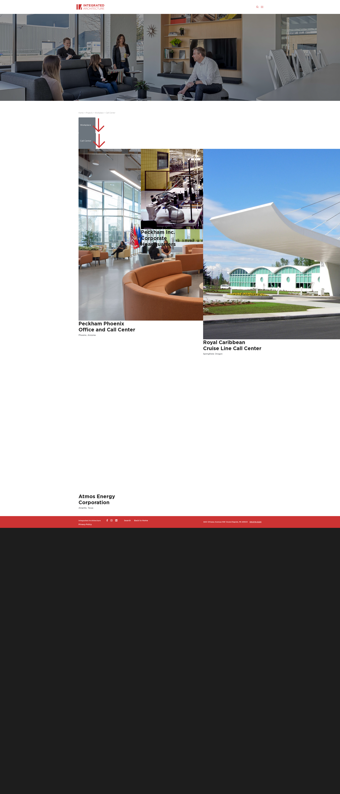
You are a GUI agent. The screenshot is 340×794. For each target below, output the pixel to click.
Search (127, 520)
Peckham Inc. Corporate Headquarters (158, 238)
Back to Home (141, 520)
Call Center (110, 113)
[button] (262, 6)
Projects (89, 113)
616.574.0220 (255, 522)
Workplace (99, 113)
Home (81, 113)
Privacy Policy (85, 524)
